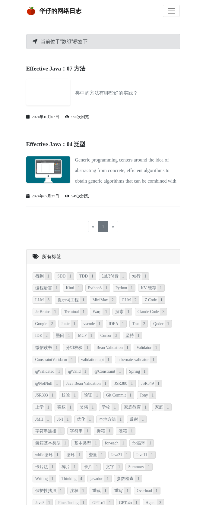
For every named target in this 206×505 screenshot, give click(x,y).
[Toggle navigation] (171, 11)
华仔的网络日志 (54, 10)
